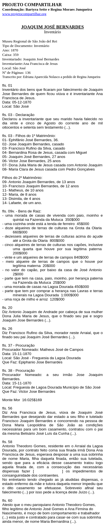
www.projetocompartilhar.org (24, 14)
